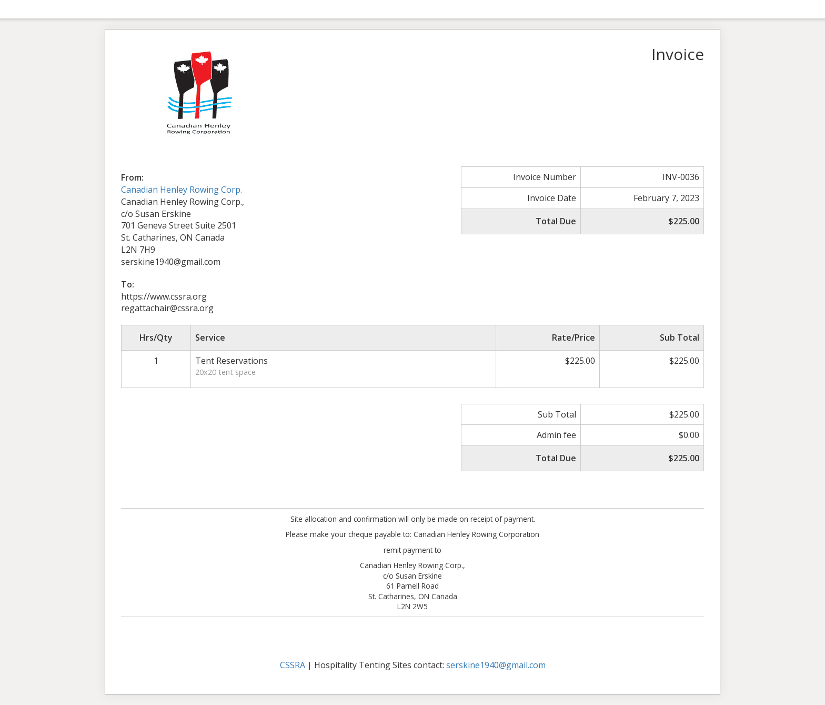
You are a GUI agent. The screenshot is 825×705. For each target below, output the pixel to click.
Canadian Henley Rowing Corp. (181, 189)
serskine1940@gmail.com (496, 665)
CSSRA (292, 665)
